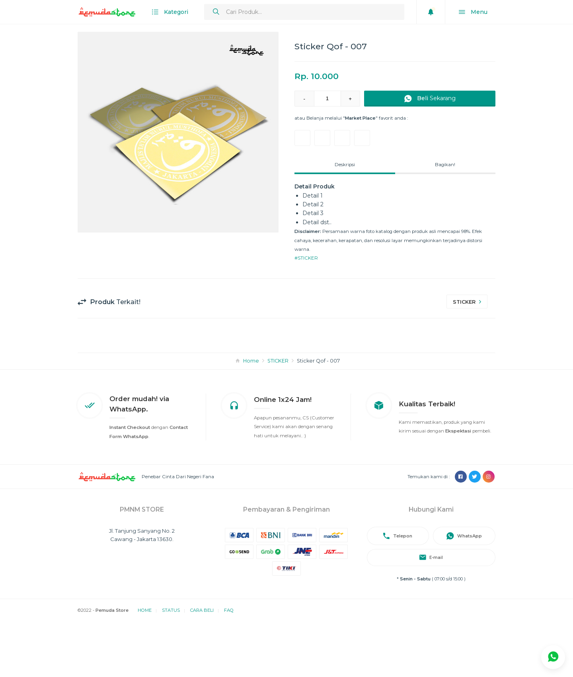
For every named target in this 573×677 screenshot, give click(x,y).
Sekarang (430, 98)
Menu (473, 12)
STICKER (277, 361)
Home (251, 361)
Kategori (170, 12)
